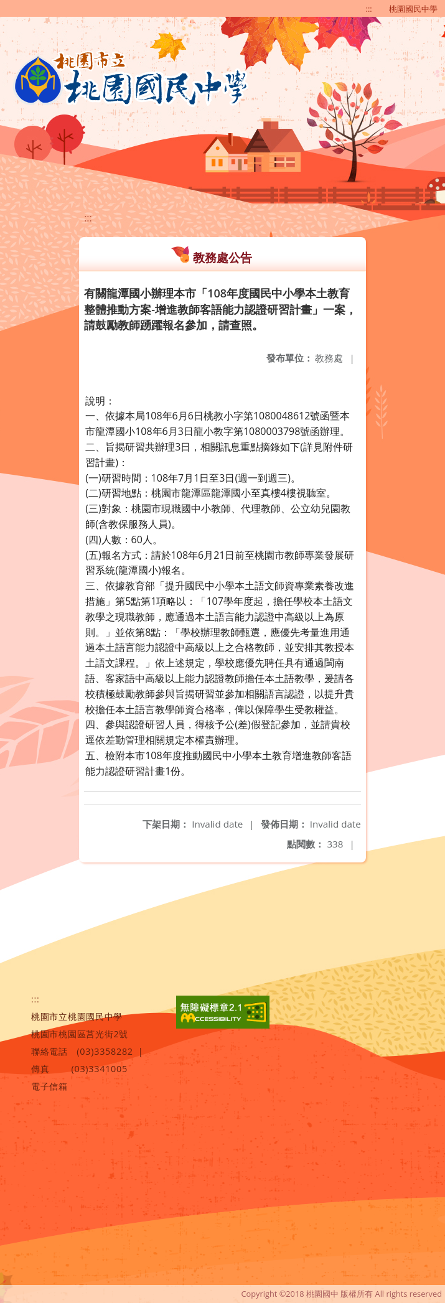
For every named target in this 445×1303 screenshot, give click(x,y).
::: (369, 8)
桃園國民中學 (413, 8)
